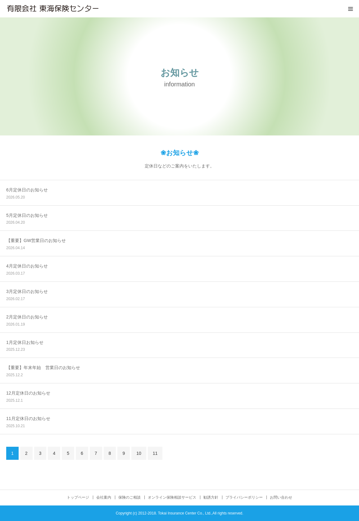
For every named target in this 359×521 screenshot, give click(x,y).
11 (155, 453)
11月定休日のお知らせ (28, 418)
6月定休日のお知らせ (27, 189)
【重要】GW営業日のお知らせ (36, 240)
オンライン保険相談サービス (172, 497)
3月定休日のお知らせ (27, 291)
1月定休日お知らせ (24, 342)
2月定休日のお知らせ (27, 316)
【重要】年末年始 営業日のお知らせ (43, 367)
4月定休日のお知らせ (27, 265)
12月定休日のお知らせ (28, 393)
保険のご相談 (129, 497)
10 (138, 453)
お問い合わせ (281, 497)
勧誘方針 (210, 497)
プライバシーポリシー (244, 497)
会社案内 (103, 497)
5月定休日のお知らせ (27, 215)
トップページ (78, 497)
